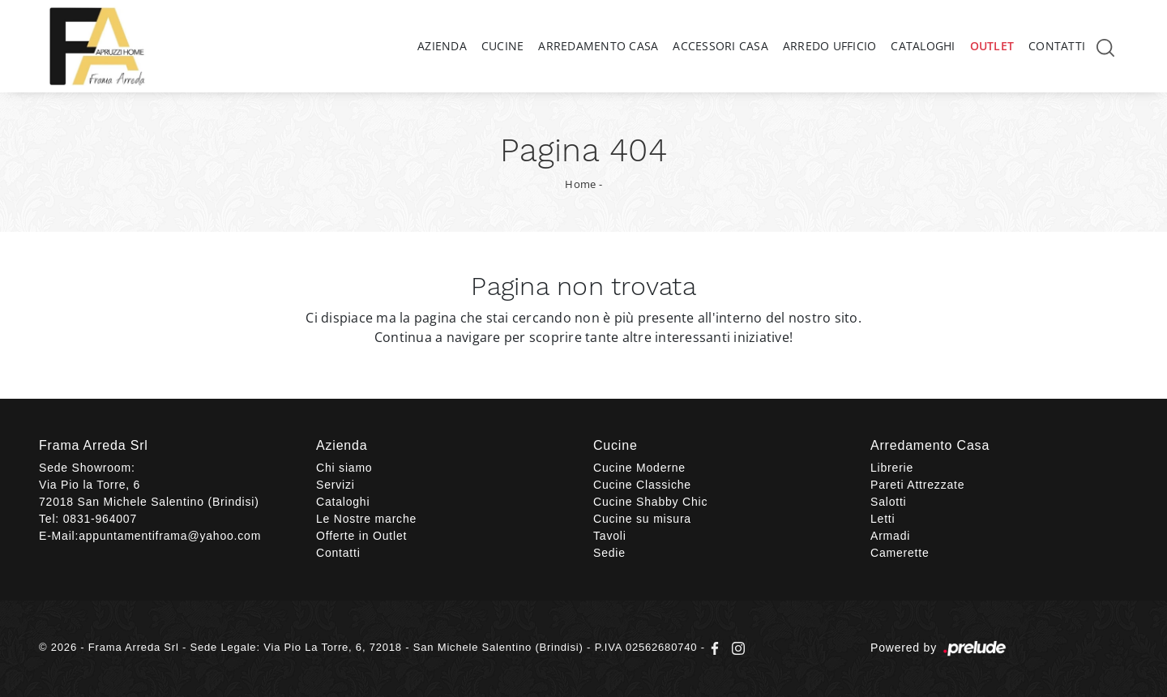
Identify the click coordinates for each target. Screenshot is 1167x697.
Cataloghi (923, 45)
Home (580, 184)
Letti (882, 518)
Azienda (442, 45)
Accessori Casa (720, 45)
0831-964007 (100, 518)
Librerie (891, 467)
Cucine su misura (642, 518)
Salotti (888, 501)
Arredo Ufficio (830, 45)
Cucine (502, 45)
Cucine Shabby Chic (650, 501)
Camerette (900, 552)
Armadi (890, 535)
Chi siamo (344, 467)
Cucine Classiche (642, 484)
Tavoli (609, 535)
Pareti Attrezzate (917, 484)
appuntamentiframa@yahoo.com (170, 535)
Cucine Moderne (639, 467)
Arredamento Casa (598, 45)
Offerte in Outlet (361, 535)
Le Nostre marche (366, 518)
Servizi (335, 484)
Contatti (1056, 45)
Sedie (609, 552)
